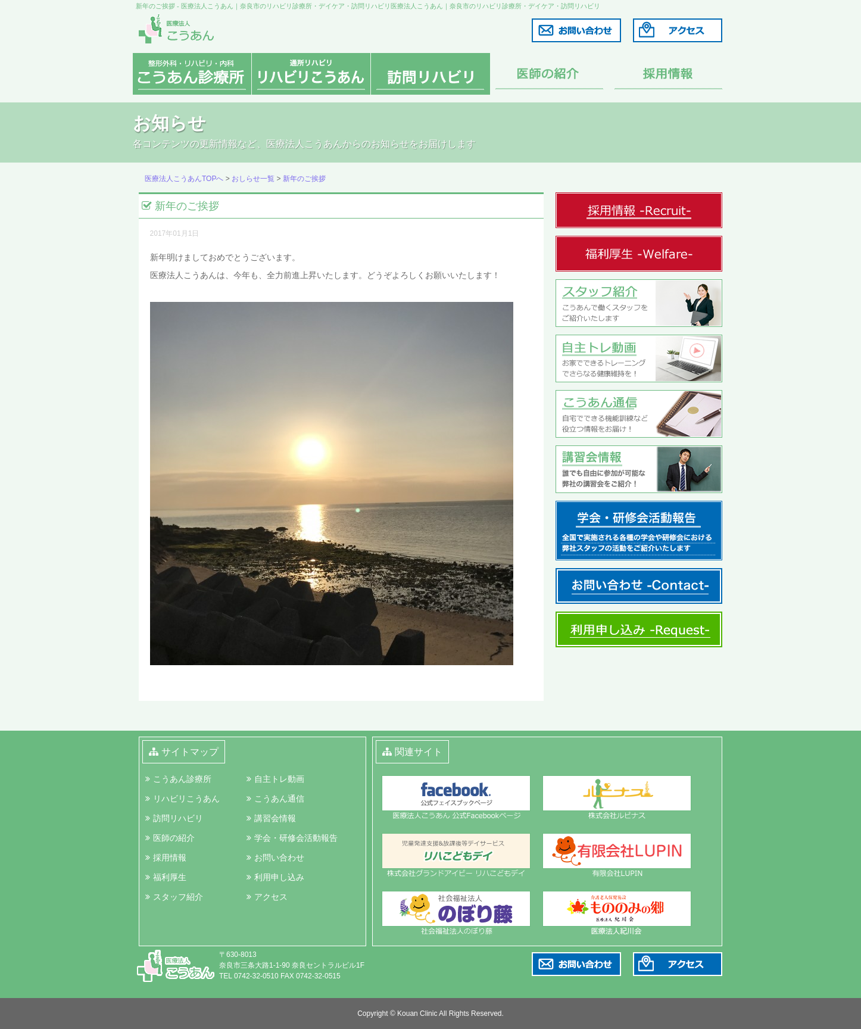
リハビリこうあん (186, 798)
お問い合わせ (279, 857)
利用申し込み (279, 877)
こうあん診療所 (182, 779)
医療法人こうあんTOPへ (184, 178)
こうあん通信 (279, 798)
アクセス (271, 897)
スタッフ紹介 (178, 897)
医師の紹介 (174, 838)
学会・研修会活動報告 (296, 838)
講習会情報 (275, 818)
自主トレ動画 (279, 779)
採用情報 (169, 857)
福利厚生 (169, 877)
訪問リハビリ (178, 818)
